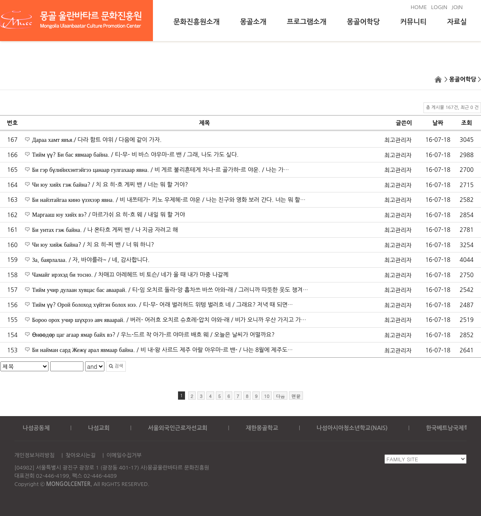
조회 (466, 123)
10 (266, 396)
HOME (419, 7)
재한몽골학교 (262, 428)
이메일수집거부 (124, 455)
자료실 (457, 22)
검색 (116, 366)
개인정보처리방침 (34, 455)
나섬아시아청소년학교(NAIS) (352, 428)
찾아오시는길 (80, 455)
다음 (280, 396)
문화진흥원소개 (196, 22)
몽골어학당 (363, 22)
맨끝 (296, 396)
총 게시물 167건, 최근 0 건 (452, 107)
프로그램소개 (306, 22)
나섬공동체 (36, 428)
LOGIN (439, 7)
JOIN (457, 7)
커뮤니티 (413, 22)
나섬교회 (99, 428)
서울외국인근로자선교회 (178, 428)
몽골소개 (253, 22)
